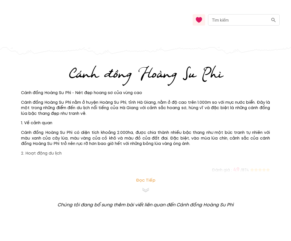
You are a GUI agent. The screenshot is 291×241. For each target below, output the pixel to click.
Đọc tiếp (145, 180)
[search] (273, 20)
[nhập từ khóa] (238, 19)
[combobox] (243, 20)
